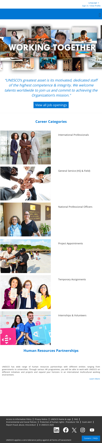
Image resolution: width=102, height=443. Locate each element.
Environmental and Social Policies (21, 422)
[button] (51, 15)
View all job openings (51, 105)
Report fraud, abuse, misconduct (21, 425)
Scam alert (87, 422)
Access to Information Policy (18, 419)
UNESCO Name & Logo (61, 419)
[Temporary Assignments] (0, 277)
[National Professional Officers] (0, 204)
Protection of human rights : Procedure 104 (59, 422)
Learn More (94, 378)
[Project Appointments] (0, 241)
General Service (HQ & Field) (74, 170)
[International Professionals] (0, 132)
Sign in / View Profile (91, 5)
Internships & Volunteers (72, 315)
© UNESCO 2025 (46, 425)
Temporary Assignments (72, 279)
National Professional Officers (75, 206)
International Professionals (73, 134)
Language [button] (93, 2)
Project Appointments (70, 243)
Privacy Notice (41, 419)
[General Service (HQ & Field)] (0, 168)
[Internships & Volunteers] (0, 313)
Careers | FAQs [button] (91, 438)
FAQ (76, 419)
